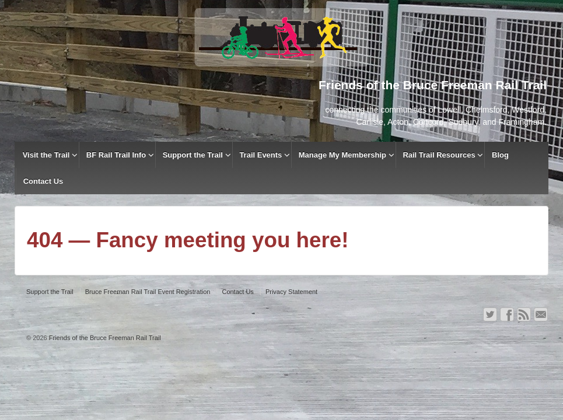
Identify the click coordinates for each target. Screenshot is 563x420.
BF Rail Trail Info (116, 154)
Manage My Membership (342, 154)
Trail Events (260, 154)
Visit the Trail (46, 154)
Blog (500, 154)
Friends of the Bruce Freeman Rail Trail (104, 337)
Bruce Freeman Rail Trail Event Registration (148, 291)
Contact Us (43, 181)
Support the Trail (193, 154)
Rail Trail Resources (439, 154)
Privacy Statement (291, 291)
